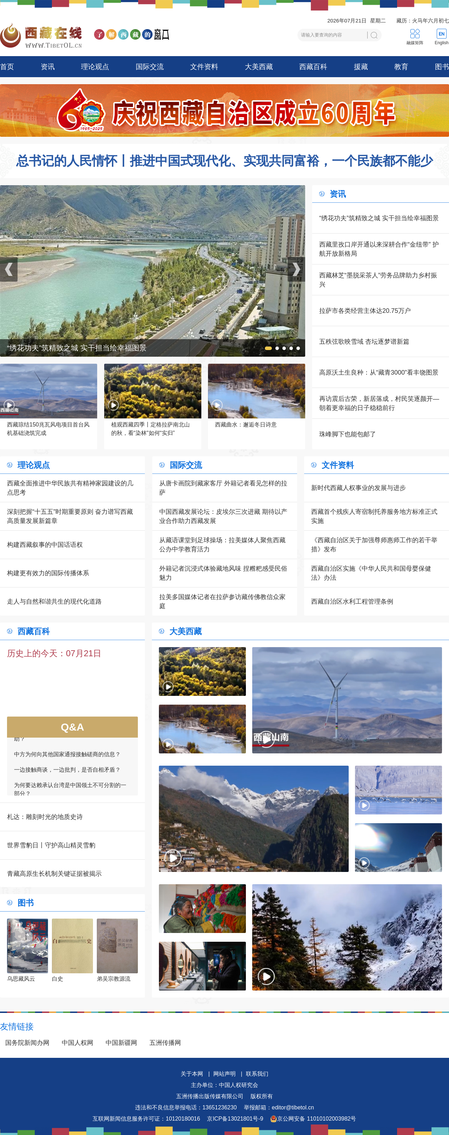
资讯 (48, 66)
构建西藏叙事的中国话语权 (45, 544)
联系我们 (257, 1074)
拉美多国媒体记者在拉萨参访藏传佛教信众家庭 (222, 601)
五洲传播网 (165, 1042)
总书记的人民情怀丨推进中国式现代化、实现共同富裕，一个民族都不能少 (224, 161)
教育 (401, 66)
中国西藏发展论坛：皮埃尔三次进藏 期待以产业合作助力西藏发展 (223, 516)
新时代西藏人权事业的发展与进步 (358, 487)
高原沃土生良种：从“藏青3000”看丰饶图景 (378, 372)
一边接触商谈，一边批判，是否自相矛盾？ (67, 773)
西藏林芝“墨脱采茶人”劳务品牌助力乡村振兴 (378, 280)
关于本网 (192, 1074)
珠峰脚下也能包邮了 (347, 434)
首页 (7, 66)
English (441, 42)
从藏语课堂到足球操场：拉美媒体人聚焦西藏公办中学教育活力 (222, 545)
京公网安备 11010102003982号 (313, 1118)
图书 (442, 66)
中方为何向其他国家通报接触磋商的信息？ (67, 758)
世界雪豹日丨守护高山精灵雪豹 (51, 845)
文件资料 (204, 66)
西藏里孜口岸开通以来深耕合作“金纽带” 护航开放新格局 (379, 249)
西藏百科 (313, 66)
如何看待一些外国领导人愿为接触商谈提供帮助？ (70, 738)
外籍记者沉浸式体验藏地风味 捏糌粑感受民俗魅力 (223, 573)
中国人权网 (77, 1042)
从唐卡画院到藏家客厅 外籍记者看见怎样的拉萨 (223, 488)
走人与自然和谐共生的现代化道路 (54, 601)
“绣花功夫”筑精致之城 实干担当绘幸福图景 (379, 218)
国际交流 (150, 66)
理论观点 (95, 66)
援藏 (361, 66)
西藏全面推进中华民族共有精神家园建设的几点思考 (70, 488)
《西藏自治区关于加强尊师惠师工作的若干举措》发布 (374, 545)
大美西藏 (259, 66)
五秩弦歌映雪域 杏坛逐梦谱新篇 (364, 341)
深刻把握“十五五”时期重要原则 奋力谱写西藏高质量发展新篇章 (70, 516)
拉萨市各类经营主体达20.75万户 (365, 310)
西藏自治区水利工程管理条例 (352, 601)
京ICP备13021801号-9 (235, 1119)
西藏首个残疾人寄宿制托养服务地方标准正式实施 (374, 516)
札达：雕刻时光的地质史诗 (45, 816)
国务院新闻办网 (27, 1042)
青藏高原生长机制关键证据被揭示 (54, 873)
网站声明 (224, 1074)
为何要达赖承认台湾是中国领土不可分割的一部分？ (70, 793)
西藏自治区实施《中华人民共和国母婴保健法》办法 (371, 573)
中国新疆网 (121, 1042)
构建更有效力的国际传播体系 (48, 573)
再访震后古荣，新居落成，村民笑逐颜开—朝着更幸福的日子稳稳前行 (379, 403)
